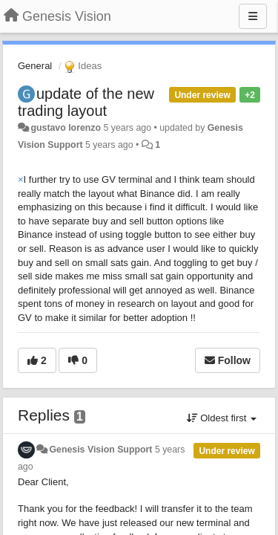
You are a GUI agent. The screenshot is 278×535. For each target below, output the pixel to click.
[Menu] (253, 16)
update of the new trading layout (86, 102)
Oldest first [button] (222, 418)
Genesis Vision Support (100, 449)
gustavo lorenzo (65, 128)
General (35, 65)
